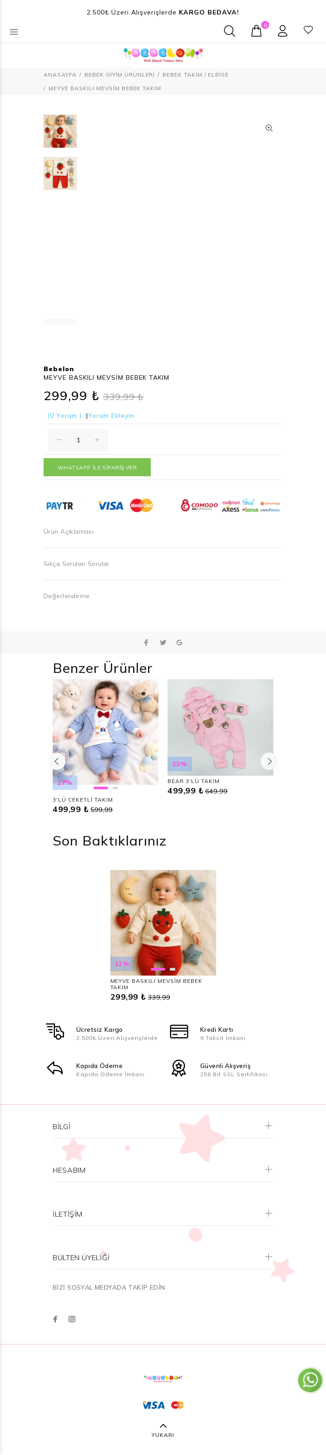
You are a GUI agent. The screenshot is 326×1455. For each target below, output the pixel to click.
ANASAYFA (60, 74)
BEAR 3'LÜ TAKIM (194, 781)
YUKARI (163, 1434)
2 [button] (115, 788)
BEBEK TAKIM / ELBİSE (196, 74)
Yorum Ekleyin (111, 415)
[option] (60, 136)
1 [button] (101, 788)
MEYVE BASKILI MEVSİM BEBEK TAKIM (156, 984)
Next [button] (269, 761)
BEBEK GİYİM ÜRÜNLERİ (119, 74)
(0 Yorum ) (64, 415)
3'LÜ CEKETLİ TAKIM (83, 799)
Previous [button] (56, 761)
